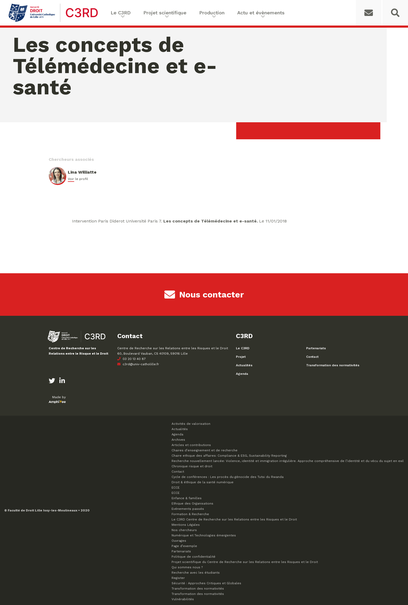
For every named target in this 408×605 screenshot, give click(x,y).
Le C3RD (121, 12)
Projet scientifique (164, 12)
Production (211, 12)
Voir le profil (78, 179)
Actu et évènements (261, 12)
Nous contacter (204, 294)
